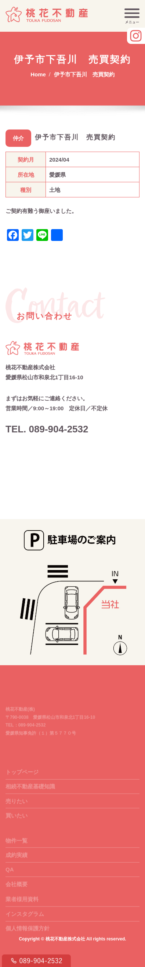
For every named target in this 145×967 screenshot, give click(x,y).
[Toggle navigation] (131, 16)
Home (38, 74)
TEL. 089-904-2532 (47, 429)
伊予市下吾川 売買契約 (84, 74)
